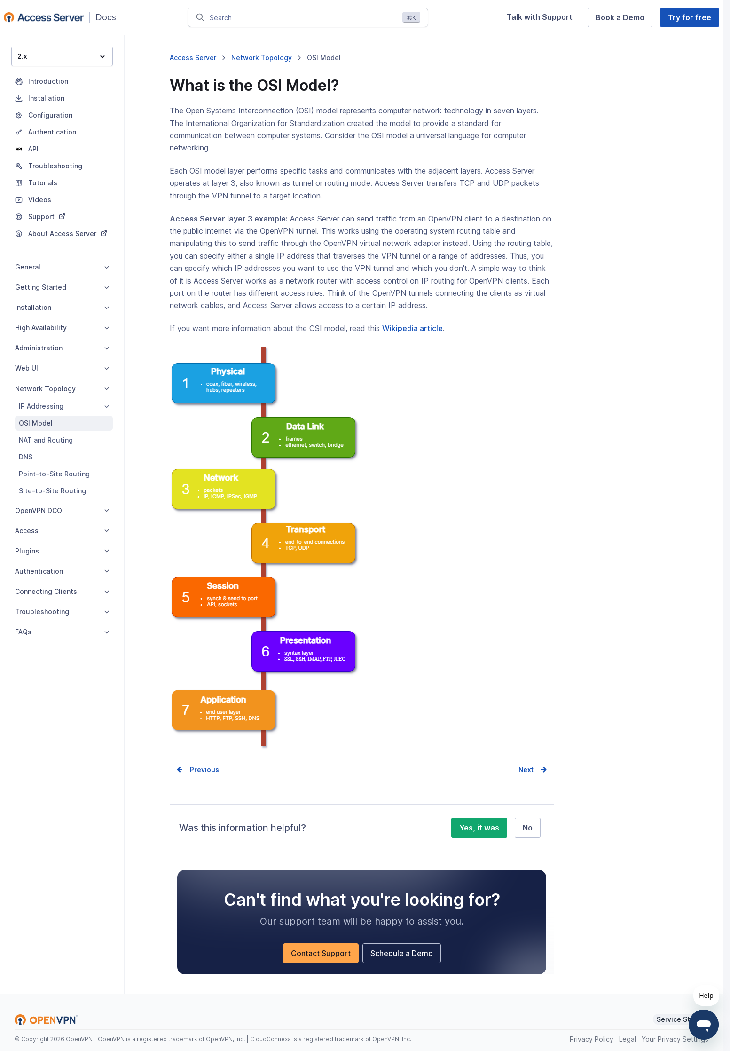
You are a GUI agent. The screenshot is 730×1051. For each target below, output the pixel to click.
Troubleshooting (62, 612)
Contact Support (321, 953)
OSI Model (36, 423)
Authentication (62, 571)
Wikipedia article (412, 328)
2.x (61, 56)
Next (526, 770)
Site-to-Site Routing (52, 491)
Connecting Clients (62, 591)
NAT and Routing (46, 440)
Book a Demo (620, 17)
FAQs (62, 632)
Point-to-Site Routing (54, 474)
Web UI (62, 368)
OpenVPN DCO (62, 510)
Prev (197, 770)
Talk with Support (540, 17)
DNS (25, 457)
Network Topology (62, 389)
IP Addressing (64, 406)
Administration (62, 348)
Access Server (193, 58)
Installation (62, 307)
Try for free (689, 17)
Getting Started (62, 287)
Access (62, 531)
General (62, 267)
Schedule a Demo (401, 953)
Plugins (62, 551)
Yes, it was (479, 827)
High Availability (62, 328)
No (528, 827)
